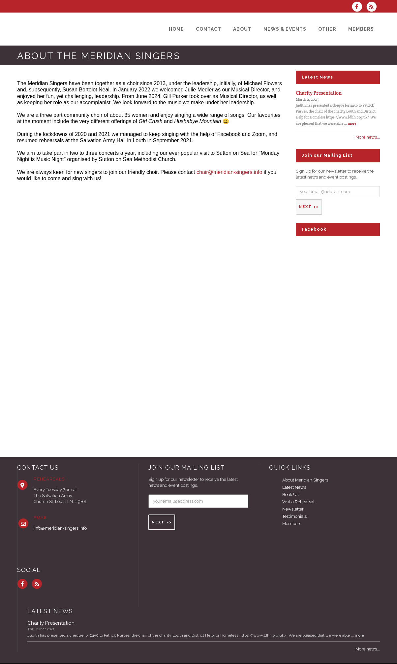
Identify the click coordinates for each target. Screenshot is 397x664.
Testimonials (294, 516)
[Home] (176, 29)
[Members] (361, 29)
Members (291, 523)
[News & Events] (285, 29)
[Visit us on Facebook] (359, 7)
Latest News (294, 487)
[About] (242, 29)
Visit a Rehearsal (298, 501)
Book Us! (290, 494)
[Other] (327, 29)
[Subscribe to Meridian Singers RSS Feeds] (373, 7)
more (352, 123)
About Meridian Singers (305, 480)
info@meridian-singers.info (60, 528)
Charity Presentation (319, 93)
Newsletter (293, 509)
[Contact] (208, 29)
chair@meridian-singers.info (229, 172)
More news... (367, 137)
